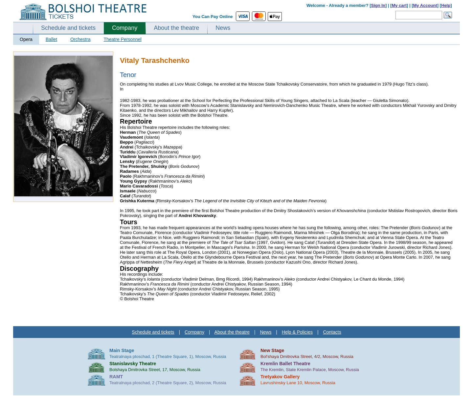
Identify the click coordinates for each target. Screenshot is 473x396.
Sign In (378, 5)
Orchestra (80, 39)
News (222, 28)
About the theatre (176, 28)
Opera (26, 39)
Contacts (332, 332)
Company (124, 28)
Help (445, 5)
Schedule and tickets (68, 28)
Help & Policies (297, 332)
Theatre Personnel (122, 39)
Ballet (51, 39)
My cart (399, 5)
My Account (425, 5)
